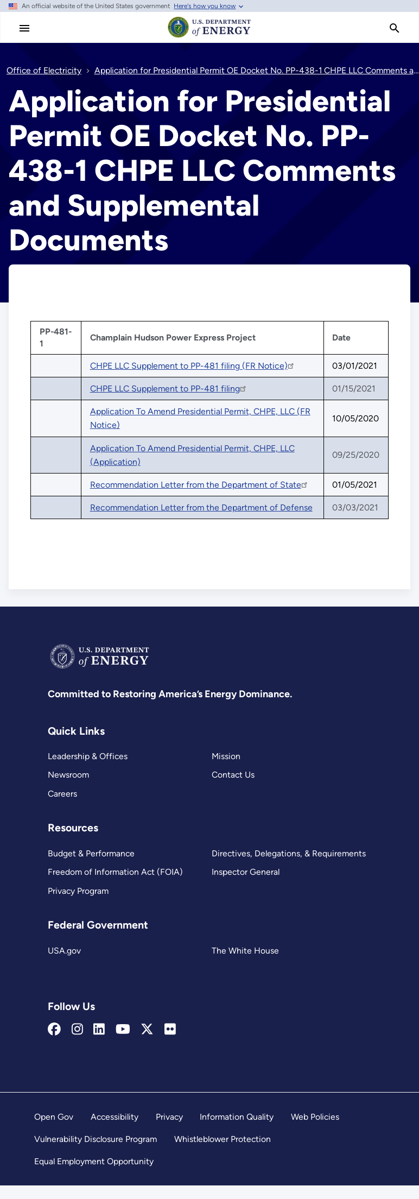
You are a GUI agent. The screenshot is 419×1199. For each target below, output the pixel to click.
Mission (226, 756)
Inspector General (246, 872)
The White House (245, 950)
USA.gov (64, 950)
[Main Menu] (24, 28)
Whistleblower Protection (222, 1139)
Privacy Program (78, 891)
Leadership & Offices (88, 756)
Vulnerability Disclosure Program (95, 1139)
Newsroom (68, 774)
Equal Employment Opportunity (94, 1161)
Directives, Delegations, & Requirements (289, 853)
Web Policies (315, 1117)
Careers (62, 793)
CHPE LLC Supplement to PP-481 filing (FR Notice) (192, 366)
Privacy (169, 1117)
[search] (394, 28)
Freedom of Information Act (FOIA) (115, 872)
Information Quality (237, 1117)
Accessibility (114, 1117)
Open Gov (53, 1117)
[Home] (209, 37)
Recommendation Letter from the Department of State (199, 484)
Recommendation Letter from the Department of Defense (201, 507)
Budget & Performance (91, 853)
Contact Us (233, 774)
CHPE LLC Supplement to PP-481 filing (168, 388)
